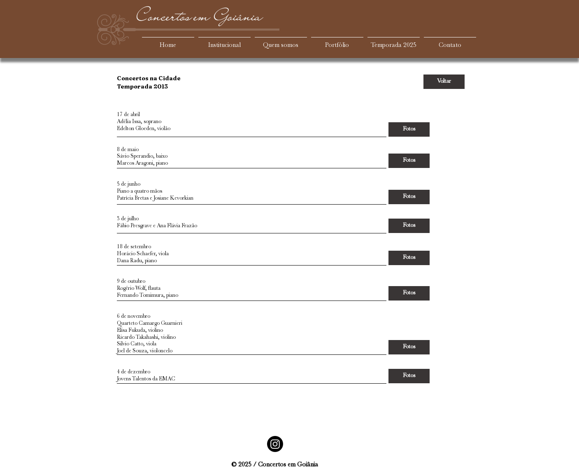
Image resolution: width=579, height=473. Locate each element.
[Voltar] (444, 82)
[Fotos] (409, 129)
